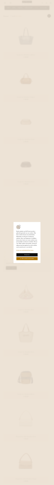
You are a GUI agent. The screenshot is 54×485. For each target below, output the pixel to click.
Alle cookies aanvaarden (27, 258)
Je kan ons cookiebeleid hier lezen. (25, 250)
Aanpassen (27, 254)
